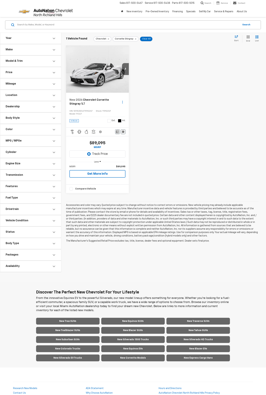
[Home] (122, 11)
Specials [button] (191, 11)
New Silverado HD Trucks (198, 339)
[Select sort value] (237, 38)
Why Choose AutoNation (99, 393)
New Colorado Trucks (67, 349)
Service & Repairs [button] (223, 11)
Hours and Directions (170, 388)
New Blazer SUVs (133, 330)
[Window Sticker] (123, 131)
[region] (97, 166)
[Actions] (122, 102)
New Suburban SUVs (68, 339)
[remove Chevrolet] (102, 39)
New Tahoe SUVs (198, 330)
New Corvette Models (133, 358)
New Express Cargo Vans (198, 358)
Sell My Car (205, 11)
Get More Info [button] (97, 173)
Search (246, 25)
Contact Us (19, 393)
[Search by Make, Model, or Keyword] (128, 25)
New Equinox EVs (133, 349)
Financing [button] (177, 11)
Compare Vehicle (85, 188)
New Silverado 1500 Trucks (133, 339)
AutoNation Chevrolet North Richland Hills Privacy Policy (189, 393)
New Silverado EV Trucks (67, 358)
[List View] (257, 39)
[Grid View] (247, 39)
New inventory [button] (134, 11)
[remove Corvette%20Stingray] (125, 39)
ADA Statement (95, 388)
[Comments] (117, 131)
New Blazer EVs (198, 349)
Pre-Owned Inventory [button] (157, 11)
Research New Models (25, 388)
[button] (125, 69)
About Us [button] (242, 11)
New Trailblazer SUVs (67, 330)
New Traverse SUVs (198, 321)
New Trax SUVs (67, 321)
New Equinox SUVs (133, 321)
